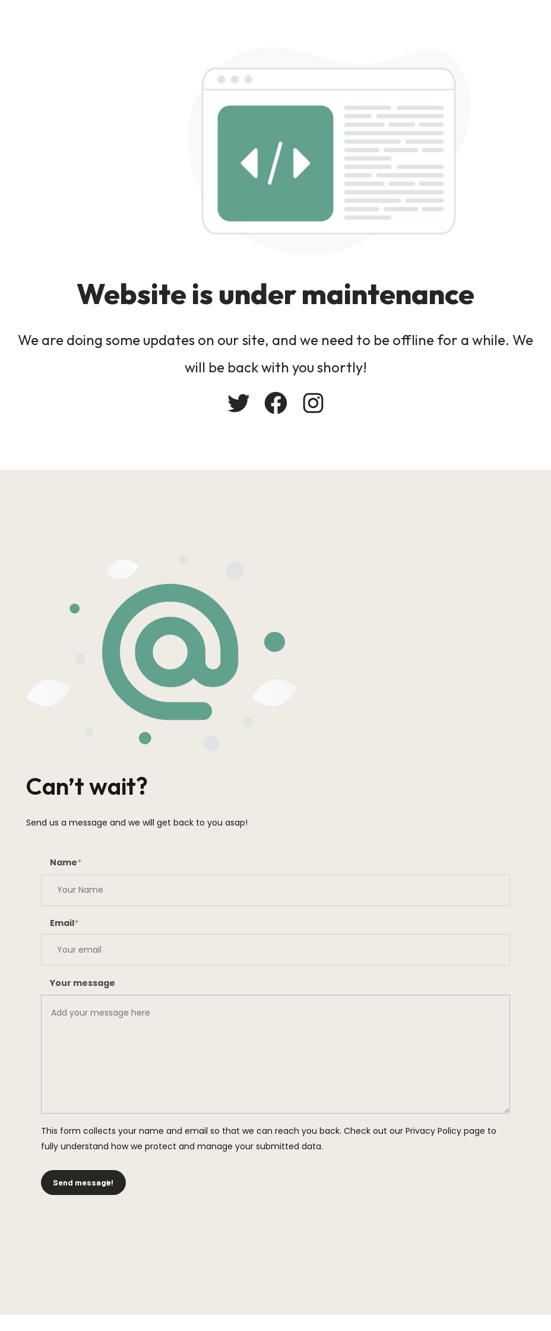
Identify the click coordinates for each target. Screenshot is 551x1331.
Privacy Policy (433, 1131)
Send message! (83, 1182)
